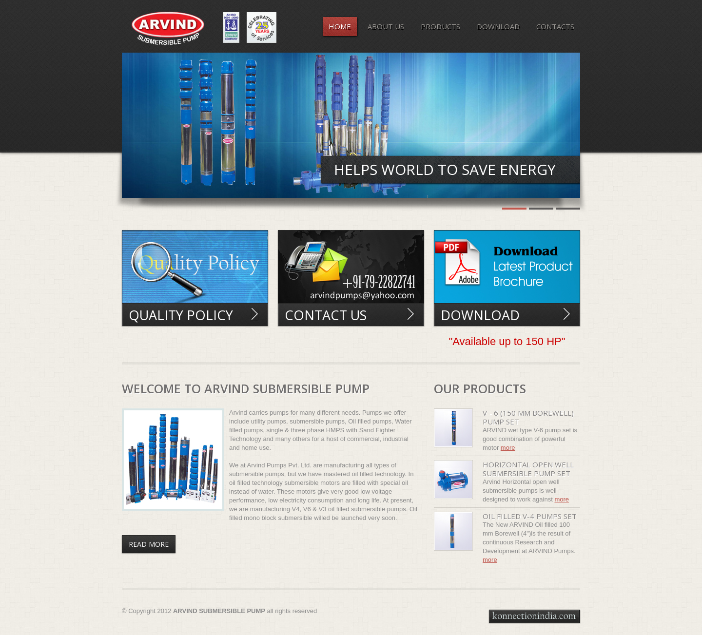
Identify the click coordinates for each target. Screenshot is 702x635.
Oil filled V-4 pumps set (530, 516)
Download (480, 315)
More (508, 447)
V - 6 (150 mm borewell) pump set (528, 417)
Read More (255, 314)
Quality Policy (181, 315)
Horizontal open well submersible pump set (528, 469)
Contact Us (326, 315)
